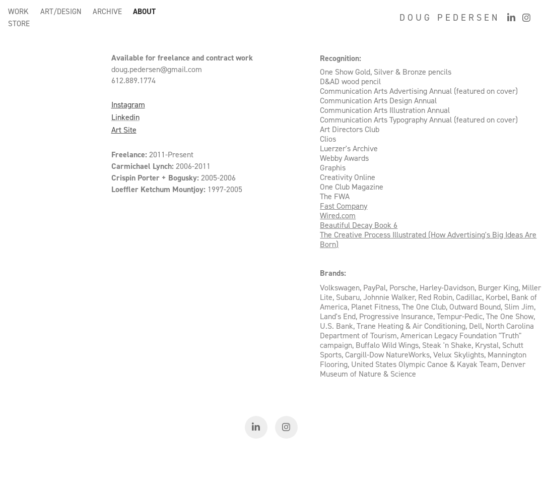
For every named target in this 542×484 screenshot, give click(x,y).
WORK (18, 11)
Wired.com (338, 215)
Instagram (128, 104)
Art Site (124, 130)
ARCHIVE (107, 11)
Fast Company (343, 206)
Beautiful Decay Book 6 (358, 225)
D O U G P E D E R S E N (448, 17)
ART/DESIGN (61, 11)
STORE (19, 23)
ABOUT (144, 11)
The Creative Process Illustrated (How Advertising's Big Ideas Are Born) (428, 239)
